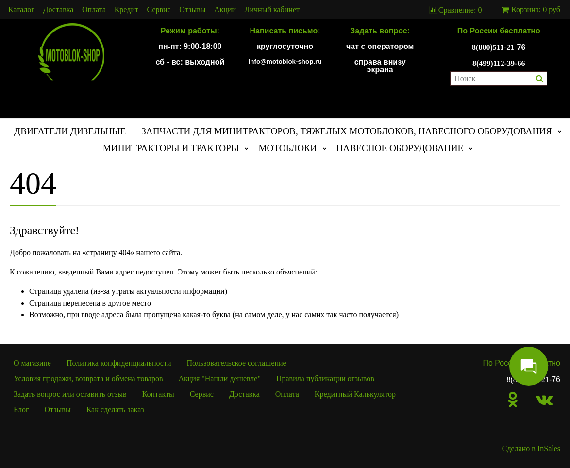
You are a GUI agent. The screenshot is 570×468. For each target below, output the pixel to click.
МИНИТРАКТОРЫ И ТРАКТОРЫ (171, 148)
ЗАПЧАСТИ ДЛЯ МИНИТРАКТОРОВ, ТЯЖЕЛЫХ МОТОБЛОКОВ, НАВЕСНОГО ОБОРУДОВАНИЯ (346, 131)
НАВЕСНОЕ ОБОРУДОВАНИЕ (400, 148)
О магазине (32, 363)
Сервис (159, 10)
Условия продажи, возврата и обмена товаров (88, 378)
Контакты (158, 394)
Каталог (21, 10)
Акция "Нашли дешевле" (219, 378)
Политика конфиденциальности (119, 363)
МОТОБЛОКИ (287, 148)
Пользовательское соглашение (236, 363)
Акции (225, 10)
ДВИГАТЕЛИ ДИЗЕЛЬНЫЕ (70, 131)
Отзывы (192, 10)
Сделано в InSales (531, 448)
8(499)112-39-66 (498, 63)
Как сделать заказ (115, 409)
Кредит (126, 10)
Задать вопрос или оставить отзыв (70, 394)
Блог (21, 409)
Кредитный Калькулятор (355, 394)
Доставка (58, 10)
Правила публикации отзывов (325, 378)
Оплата (94, 10)
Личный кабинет (272, 10)
